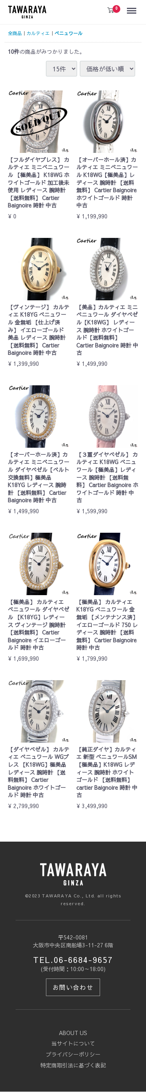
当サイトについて (73, 1044)
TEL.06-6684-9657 (73, 960)
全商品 (15, 33)
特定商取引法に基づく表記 (73, 1065)
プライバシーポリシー (73, 1054)
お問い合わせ (73, 987)
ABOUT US (73, 1033)
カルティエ (38, 33)
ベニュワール (69, 33)
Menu (133, 7)
